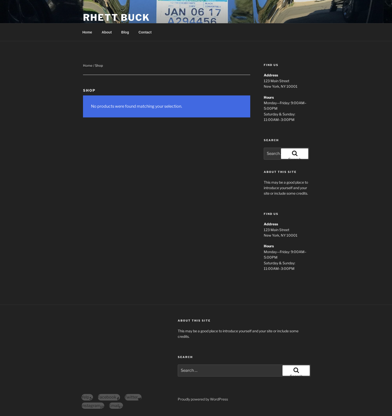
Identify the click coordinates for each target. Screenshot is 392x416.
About (107, 32)
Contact (145, 32)
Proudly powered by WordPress (203, 399)
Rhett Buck (116, 17)
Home (87, 32)
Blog (125, 32)
